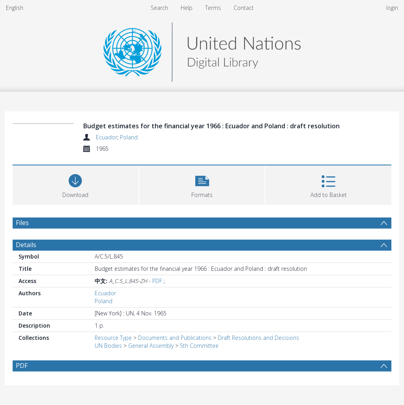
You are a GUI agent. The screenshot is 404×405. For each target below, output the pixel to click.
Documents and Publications (174, 337)
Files (22, 222)
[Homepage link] (202, 50)
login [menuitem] (392, 7)
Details (26, 244)
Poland (129, 137)
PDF (157, 281)
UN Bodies (108, 345)
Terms (213, 7)
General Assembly (151, 345)
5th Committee (199, 345)
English (14, 7)
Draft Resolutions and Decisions (258, 337)
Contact (244, 7)
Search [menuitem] (159, 7)
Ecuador (106, 137)
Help (187, 7)
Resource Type (113, 337)
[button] (202, 184)
